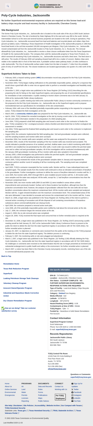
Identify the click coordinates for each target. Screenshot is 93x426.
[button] (8, 6)
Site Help (8, 405)
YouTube (77, 401)
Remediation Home (11, 264)
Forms (40, 392)
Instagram (77, 395)
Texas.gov (23, 411)
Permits (24, 395)
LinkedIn (77, 398)
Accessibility (40, 405)
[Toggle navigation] (89, 6)
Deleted (62, 293)
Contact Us (59, 386)
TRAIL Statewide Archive (64, 411)
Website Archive (53, 405)
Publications (42, 395)
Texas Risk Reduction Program (16, 269)
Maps (40, 398)
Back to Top (6, 256)
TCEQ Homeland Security (15, 408)
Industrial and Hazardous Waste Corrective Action (21, 294)
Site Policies (28, 405)
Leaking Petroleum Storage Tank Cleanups (21, 278)
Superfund (7, 273)
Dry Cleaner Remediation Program (17, 301)
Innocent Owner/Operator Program (17, 288)
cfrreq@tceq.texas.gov (57, 369)
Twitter (76, 389)
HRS (38, 78)
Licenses (25, 398)
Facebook (77, 392)
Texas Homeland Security (40, 411)
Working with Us (61, 389)
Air (23, 386)
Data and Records (45, 386)
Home (7, 384)
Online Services (11, 389)
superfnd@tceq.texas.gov (80, 377)
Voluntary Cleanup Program (14, 283)
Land (23, 389)
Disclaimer (17, 405)
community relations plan (27, 114)
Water (24, 392)
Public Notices (43, 401)
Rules (40, 389)
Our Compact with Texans (71, 405)
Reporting (25, 401)
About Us (8, 386)
